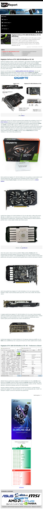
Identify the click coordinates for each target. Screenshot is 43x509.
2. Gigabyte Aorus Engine (7, 52)
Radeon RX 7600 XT (17, 483)
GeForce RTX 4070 (17, 461)
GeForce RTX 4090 (17, 451)
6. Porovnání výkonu (26, 52)
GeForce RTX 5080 (17, 453)
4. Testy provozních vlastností (8, 55)
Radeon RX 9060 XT (17, 481)
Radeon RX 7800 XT (17, 478)
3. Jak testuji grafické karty (7, 54)
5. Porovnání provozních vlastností (29, 51)
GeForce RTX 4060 (17, 466)
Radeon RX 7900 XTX (17, 472)
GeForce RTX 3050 (17, 467)
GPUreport (21, 487)
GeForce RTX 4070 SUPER (18, 459)
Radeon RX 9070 (16, 476)
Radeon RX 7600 (16, 484)
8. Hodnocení (24, 55)
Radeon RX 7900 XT (17, 474)
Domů (4, 16)
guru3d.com (24, 247)
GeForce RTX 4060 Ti (17, 465)
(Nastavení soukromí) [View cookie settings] (36, 506)
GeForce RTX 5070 (17, 458)
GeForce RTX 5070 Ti (17, 455)
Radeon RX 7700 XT (17, 480)
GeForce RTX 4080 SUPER (18, 454)
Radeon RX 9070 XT (17, 473)
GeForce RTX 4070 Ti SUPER (19, 457)
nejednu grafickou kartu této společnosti (25, 71)
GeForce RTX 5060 (17, 463)
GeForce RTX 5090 (17, 450)
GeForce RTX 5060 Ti (17, 462)
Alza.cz (22, 115)
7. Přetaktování (25, 54)
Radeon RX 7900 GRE (17, 477)
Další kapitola (37, 395)
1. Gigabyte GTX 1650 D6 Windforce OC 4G (10, 51)
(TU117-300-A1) (4, 122)
